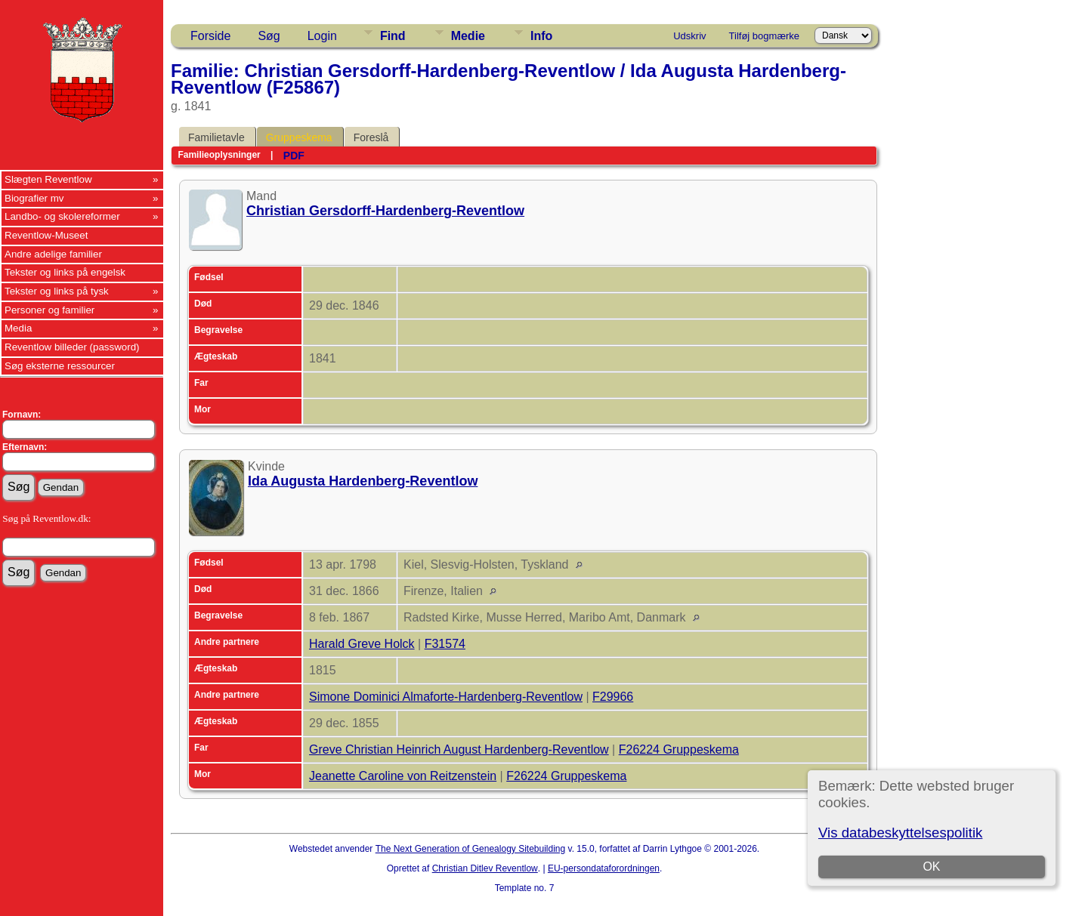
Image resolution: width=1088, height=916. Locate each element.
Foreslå (371, 137)
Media (18, 328)
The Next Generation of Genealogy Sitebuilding (471, 849)
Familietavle (216, 137)
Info (541, 35)
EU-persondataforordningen (604, 868)
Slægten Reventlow (48, 179)
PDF (293, 156)
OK (931, 866)
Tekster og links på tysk (57, 291)
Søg (269, 35)
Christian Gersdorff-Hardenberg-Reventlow (385, 210)
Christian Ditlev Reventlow (485, 868)
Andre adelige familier (53, 254)
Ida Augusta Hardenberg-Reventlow (363, 481)
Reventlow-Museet (46, 235)
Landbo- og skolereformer (62, 216)
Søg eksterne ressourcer (60, 366)
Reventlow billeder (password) (72, 347)
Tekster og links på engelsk (65, 272)
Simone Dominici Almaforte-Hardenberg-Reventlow (446, 696)
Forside (210, 35)
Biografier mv (34, 198)
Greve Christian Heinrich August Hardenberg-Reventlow (459, 749)
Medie (468, 35)
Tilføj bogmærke (764, 36)
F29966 (612, 696)
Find (393, 35)
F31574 (445, 643)
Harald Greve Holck (362, 643)
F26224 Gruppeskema (679, 749)
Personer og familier (49, 310)
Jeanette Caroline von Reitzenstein (402, 776)
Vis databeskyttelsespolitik (900, 832)
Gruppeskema (299, 137)
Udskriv (689, 36)
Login (322, 35)
